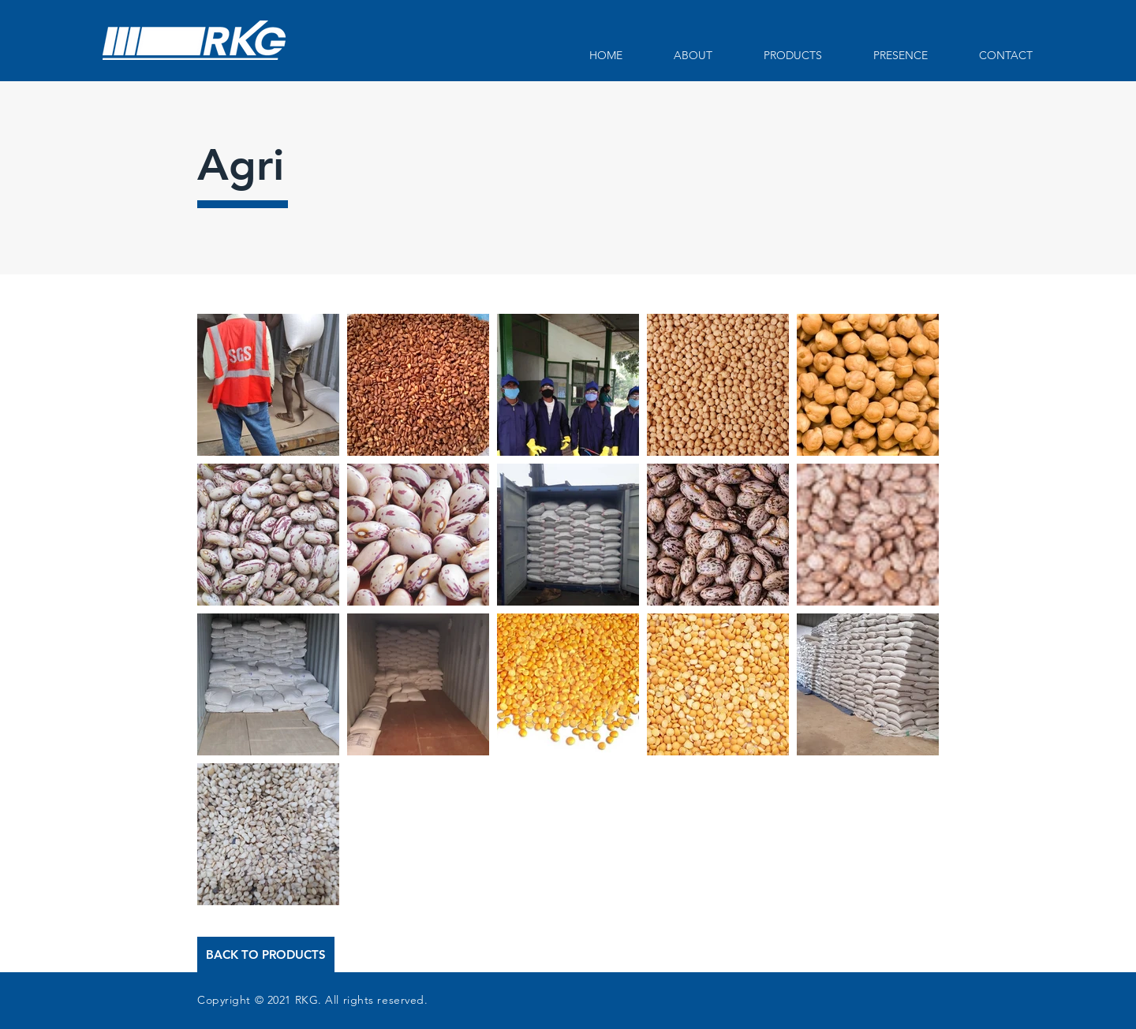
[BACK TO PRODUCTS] (265, 954)
